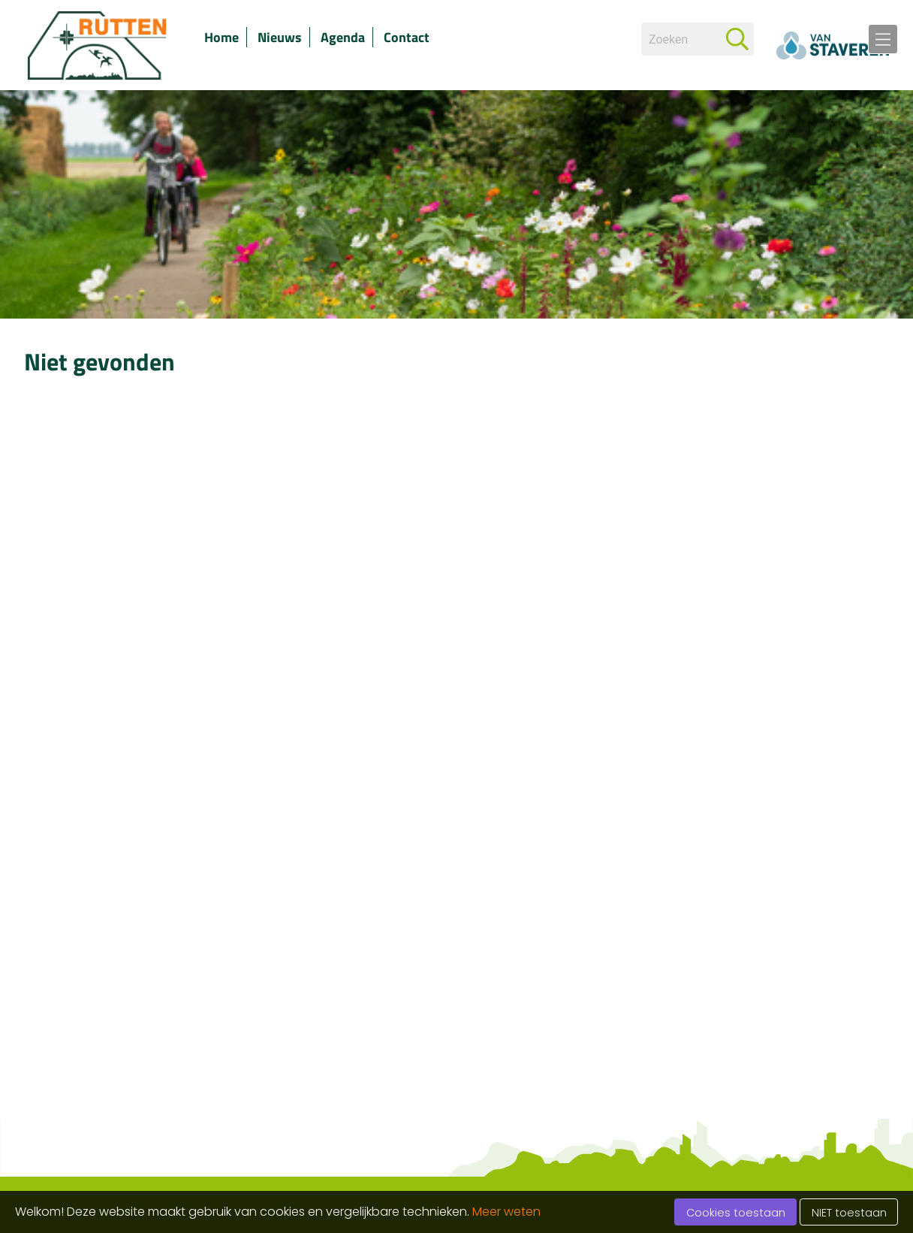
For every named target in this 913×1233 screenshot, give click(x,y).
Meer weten (506, 1211)
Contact (406, 37)
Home (221, 37)
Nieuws (280, 37)
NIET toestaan (849, 1212)
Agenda (343, 37)
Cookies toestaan (735, 1212)
